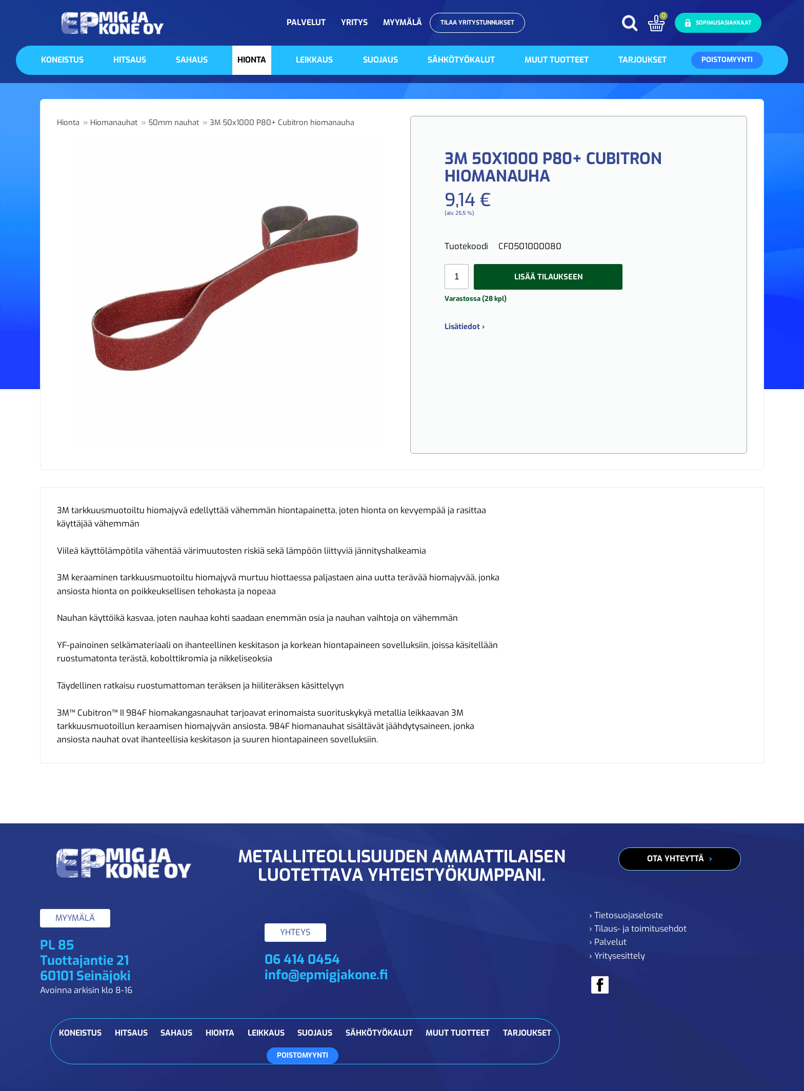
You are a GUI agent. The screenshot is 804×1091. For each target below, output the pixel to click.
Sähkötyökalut (461, 59)
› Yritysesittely (617, 956)
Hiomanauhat (113, 122)
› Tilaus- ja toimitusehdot (638, 928)
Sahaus (192, 59)
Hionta (251, 59)
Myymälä (402, 22)
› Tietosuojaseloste (626, 915)
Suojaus (380, 59)
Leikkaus (314, 59)
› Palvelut (608, 942)
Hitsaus (129, 59)
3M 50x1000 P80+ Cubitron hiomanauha (282, 122)
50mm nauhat (173, 122)
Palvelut (306, 22)
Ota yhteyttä (675, 858)
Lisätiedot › (465, 326)
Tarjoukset (642, 59)
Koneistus (62, 59)
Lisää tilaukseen (548, 277)
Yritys (354, 22)
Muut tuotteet (557, 59)
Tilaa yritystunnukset (477, 22)
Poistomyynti (727, 60)
